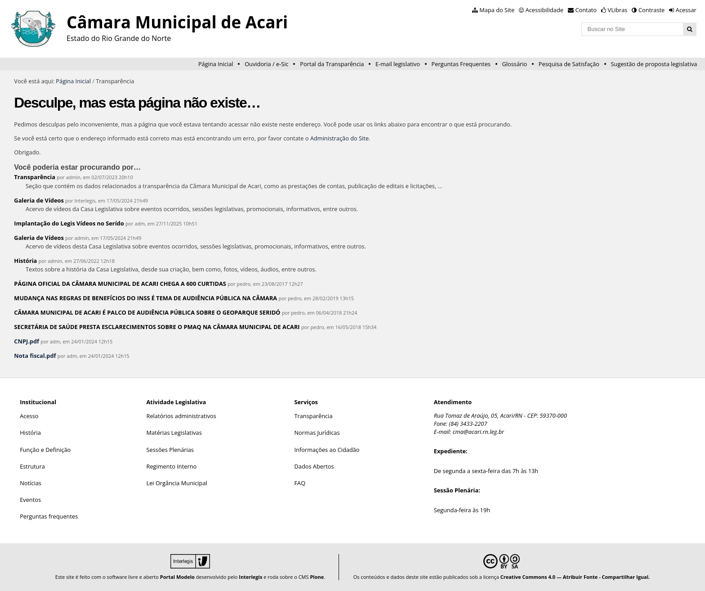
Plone (317, 576)
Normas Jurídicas (316, 433)
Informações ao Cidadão (326, 450)
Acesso (29, 416)
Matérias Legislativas (174, 433)
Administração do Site (339, 138)
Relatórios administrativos (181, 416)
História (25, 261)
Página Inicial (215, 64)
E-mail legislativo (397, 64)
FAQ (299, 483)
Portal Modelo (177, 576)
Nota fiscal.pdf (35, 356)
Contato (586, 10)
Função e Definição (45, 450)
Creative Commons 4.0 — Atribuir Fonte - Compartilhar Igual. (575, 576)
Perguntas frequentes (49, 516)
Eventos (30, 500)
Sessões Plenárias (170, 450)
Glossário (514, 64)
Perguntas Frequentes (461, 64)
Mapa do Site (496, 10)
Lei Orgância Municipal (177, 483)
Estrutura (32, 466)
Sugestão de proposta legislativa (654, 64)
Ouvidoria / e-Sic (267, 64)
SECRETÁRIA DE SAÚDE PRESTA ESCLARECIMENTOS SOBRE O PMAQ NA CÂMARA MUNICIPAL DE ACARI (156, 327)
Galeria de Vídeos (38, 200)
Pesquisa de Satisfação (569, 64)
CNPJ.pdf (26, 341)
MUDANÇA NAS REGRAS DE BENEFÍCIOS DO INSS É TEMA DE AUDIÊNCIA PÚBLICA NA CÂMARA (145, 298)
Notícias (30, 483)
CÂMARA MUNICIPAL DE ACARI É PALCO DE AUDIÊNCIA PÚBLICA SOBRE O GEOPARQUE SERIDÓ (147, 312)
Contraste (651, 10)
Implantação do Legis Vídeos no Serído (69, 223)
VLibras (618, 10)
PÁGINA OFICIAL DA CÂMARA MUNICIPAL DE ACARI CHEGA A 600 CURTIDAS (120, 284)
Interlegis (250, 576)
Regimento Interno (172, 466)
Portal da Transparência (332, 64)
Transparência (34, 177)
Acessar (686, 10)
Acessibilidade (544, 10)
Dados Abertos (314, 466)
